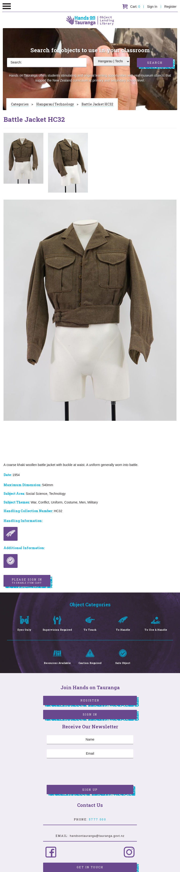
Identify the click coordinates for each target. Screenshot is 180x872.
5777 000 (97, 819)
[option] (23, 158)
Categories (20, 104)
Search (154, 62)
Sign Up (90, 789)
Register (170, 6)
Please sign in (27, 581)
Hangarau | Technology (55, 104)
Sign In (152, 6)
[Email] (90, 753)
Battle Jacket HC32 (97, 104)
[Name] (90, 739)
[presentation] (82, 772)
